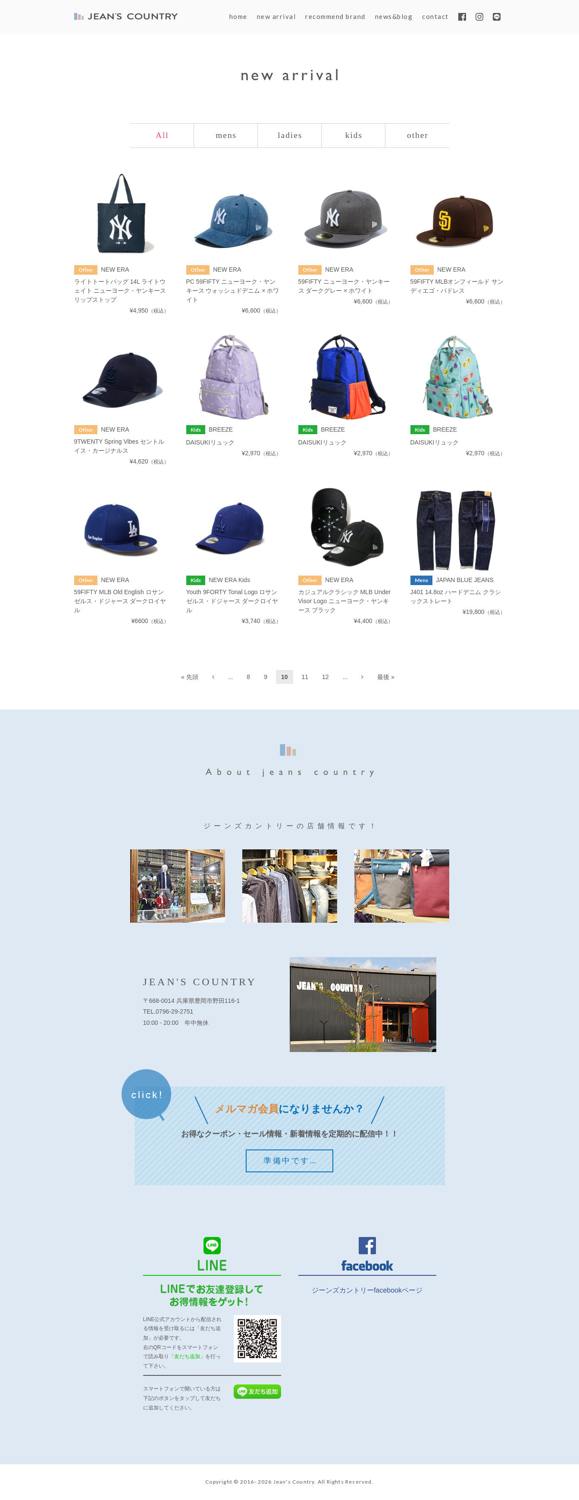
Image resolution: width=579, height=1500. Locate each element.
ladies (290, 136)
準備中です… (290, 1161)
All (162, 136)
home (238, 16)
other (418, 136)
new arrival (276, 16)
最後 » (385, 677)
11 (305, 677)
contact (435, 16)
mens (226, 136)
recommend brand (335, 16)
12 (325, 677)
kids (354, 136)
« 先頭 (189, 677)
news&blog (394, 16)
